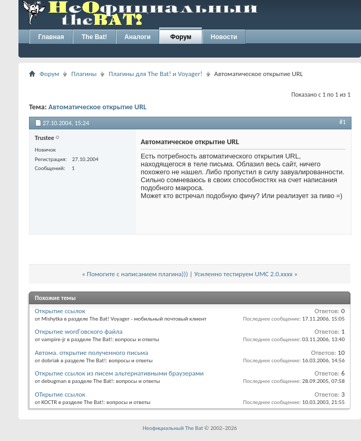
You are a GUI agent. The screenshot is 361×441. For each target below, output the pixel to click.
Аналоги (137, 37)
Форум (180, 37)
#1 (342, 122)
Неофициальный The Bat (173, 428)
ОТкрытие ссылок (60, 394)
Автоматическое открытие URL (97, 106)
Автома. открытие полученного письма (91, 352)
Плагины (83, 74)
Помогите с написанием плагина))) (137, 274)
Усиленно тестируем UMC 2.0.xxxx (243, 274)
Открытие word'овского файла (78, 331)
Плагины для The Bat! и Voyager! (155, 74)
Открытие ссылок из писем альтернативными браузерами (119, 373)
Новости (224, 37)
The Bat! (94, 37)
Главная (51, 37)
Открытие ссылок (60, 311)
